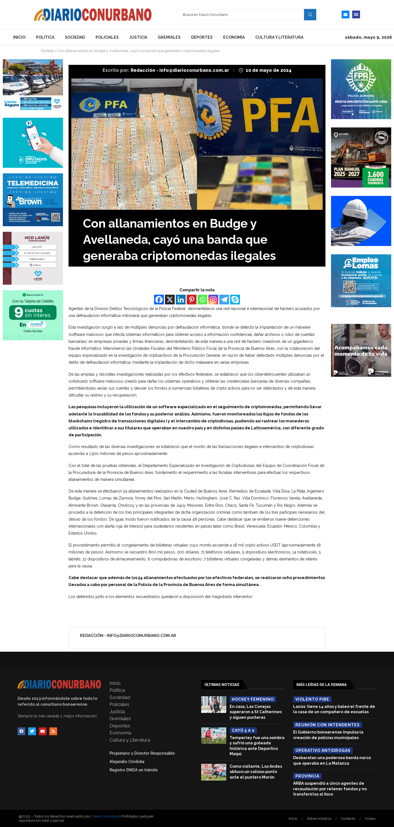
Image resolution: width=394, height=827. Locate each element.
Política (45, 37)
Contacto (348, 818)
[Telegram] (224, 299)
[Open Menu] (356, 14)
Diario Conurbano (105, 816)
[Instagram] (213, 299)
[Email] (345, 14)
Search (310, 14)
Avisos (370, 818)
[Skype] (235, 299)
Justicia (138, 37)
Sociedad (75, 37)
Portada (47, 51)
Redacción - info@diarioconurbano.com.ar (180, 70)
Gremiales (169, 37)
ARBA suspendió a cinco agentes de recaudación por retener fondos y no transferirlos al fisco (330, 788)
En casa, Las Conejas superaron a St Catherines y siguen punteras (256, 712)
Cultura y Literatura (279, 37)
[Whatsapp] (202, 299)
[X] (170, 299)
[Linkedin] (181, 299)
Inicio (19, 37)
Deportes (202, 37)
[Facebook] (159, 299)
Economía (234, 37)
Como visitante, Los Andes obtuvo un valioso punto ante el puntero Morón (256, 771)
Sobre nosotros (319, 818)
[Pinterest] (191, 299)
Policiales (107, 37)
